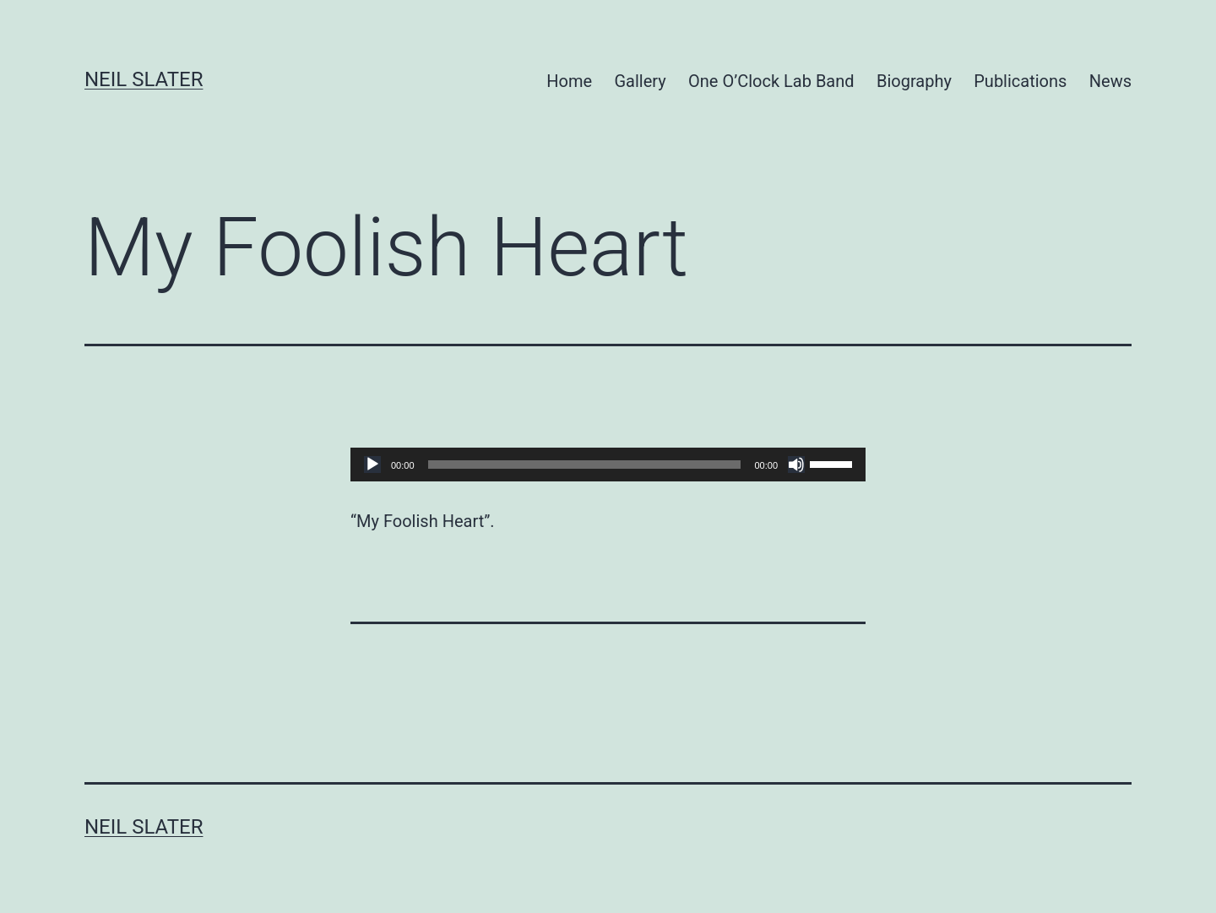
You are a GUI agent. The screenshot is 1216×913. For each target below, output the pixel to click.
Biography (914, 81)
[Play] (372, 464)
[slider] (584, 464)
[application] (608, 464)
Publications (1020, 81)
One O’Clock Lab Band (771, 81)
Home (569, 81)
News (1110, 81)
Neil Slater (143, 79)
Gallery (639, 81)
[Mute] (796, 464)
